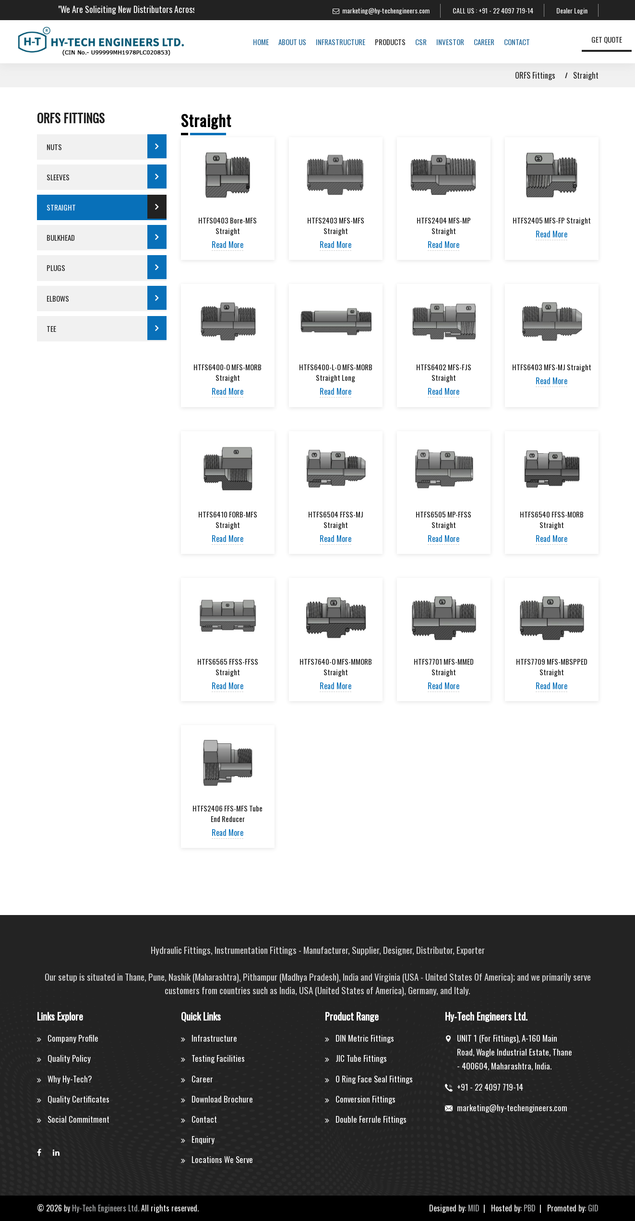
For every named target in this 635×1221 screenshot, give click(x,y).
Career (476, 41)
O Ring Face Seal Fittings (374, 1079)
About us (285, 41)
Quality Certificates (78, 1099)
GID (593, 1208)
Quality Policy (69, 1058)
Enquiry (203, 1139)
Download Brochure (222, 1099)
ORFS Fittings (535, 75)
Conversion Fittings (365, 1099)
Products (382, 41)
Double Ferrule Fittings (371, 1119)
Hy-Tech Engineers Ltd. (105, 1208)
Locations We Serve (223, 1159)
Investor (442, 41)
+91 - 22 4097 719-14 (506, 10)
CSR (413, 41)
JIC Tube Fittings (361, 1058)
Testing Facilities (218, 1058)
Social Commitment (79, 1119)
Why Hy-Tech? (70, 1079)
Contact (509, 41)
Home (253, 41)
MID (473, 1208)
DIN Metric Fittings (364, 1038)
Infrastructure (333, 41)
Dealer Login (571, 10)
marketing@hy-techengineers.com (386, 10)
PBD (530, 1208)
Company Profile (73, 1038)
